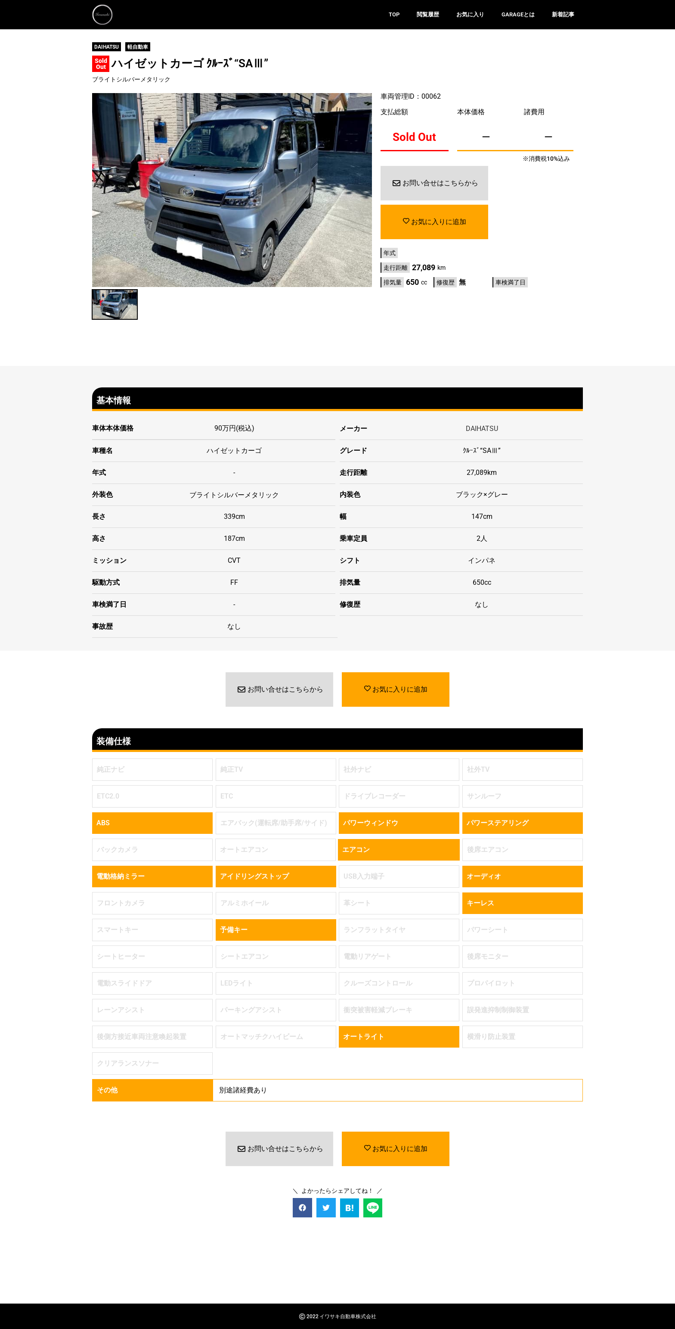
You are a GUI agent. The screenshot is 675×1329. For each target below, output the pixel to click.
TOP (394, 14)
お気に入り (470, 14)
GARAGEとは (518, 14)
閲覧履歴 (428, 14)
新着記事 (563, 14)
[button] (302, 1207)
